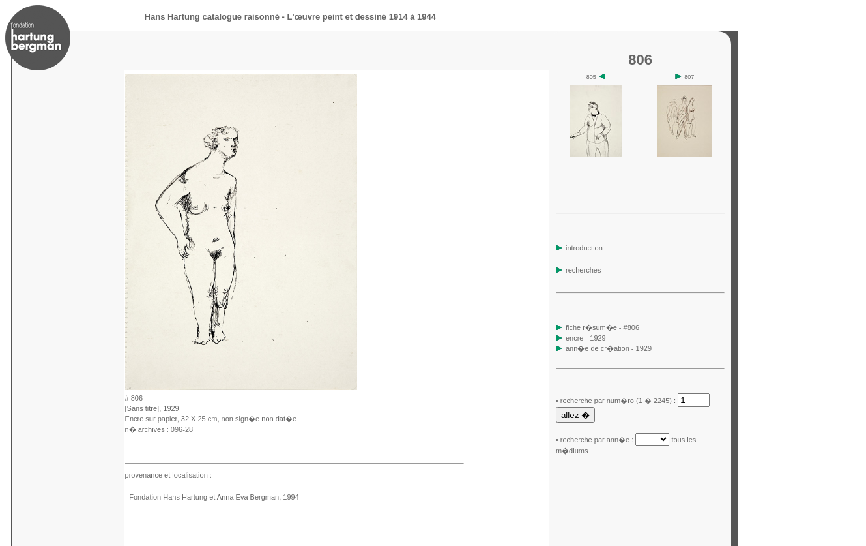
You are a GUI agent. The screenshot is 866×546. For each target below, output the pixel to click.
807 (685, 77)
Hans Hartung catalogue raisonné (212, 17)
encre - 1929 (586, 338)
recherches (578, 270)
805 (596, 77)
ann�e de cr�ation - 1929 (609, 348)
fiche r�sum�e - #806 (601, 327)
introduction (579, 248)
